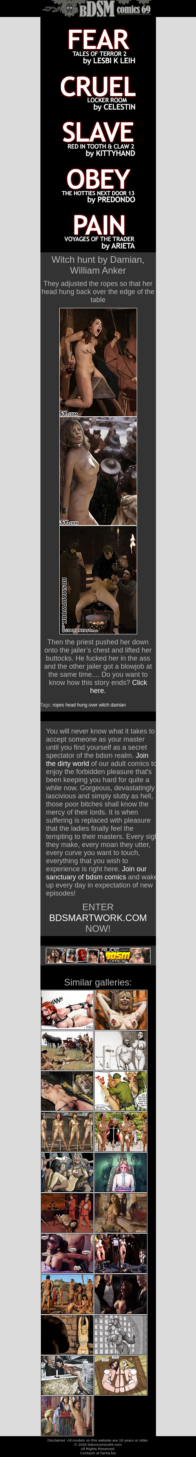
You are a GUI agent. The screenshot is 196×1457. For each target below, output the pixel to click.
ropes (58, 705)
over (93, 705)
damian (118, 705)
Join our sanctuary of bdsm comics (96, 873)
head (70, 705)
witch (104, 705)
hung (82, 705)
